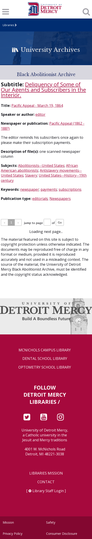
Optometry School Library (44, 367)
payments (49, 189)
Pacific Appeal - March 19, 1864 (37, 105)
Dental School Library (44, 359)
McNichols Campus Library (45, 350)
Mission (8, 522)
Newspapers (60, 198)
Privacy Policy (12, 533)
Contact (46, 482)
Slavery (31, 175)
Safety (50, 522)
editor (40, 114)
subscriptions (70, 189)
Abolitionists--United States (41, 165)
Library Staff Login (48, 490)
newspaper (29, 189)
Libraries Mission (46, 473)
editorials (40, 198)
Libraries (8, 25)
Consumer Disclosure (61, 533)
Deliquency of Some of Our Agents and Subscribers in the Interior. (43, 90)
